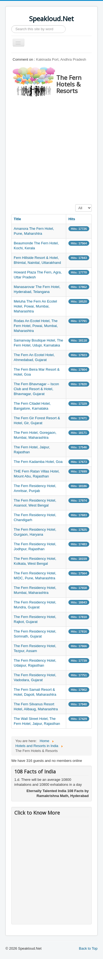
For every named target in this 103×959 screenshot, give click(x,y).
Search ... (11, 25)
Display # (75, 204)
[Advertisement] (51, 148)
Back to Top (88, 948)
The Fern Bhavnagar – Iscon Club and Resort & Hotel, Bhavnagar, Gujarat (36, 389)
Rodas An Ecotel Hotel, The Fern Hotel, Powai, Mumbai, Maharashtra (36, 326)
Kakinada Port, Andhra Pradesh (61, 59)
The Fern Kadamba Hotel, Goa (38, 462)
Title (17, 219)
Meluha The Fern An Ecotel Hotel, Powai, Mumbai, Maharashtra (35, 306)
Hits (71, 219)
